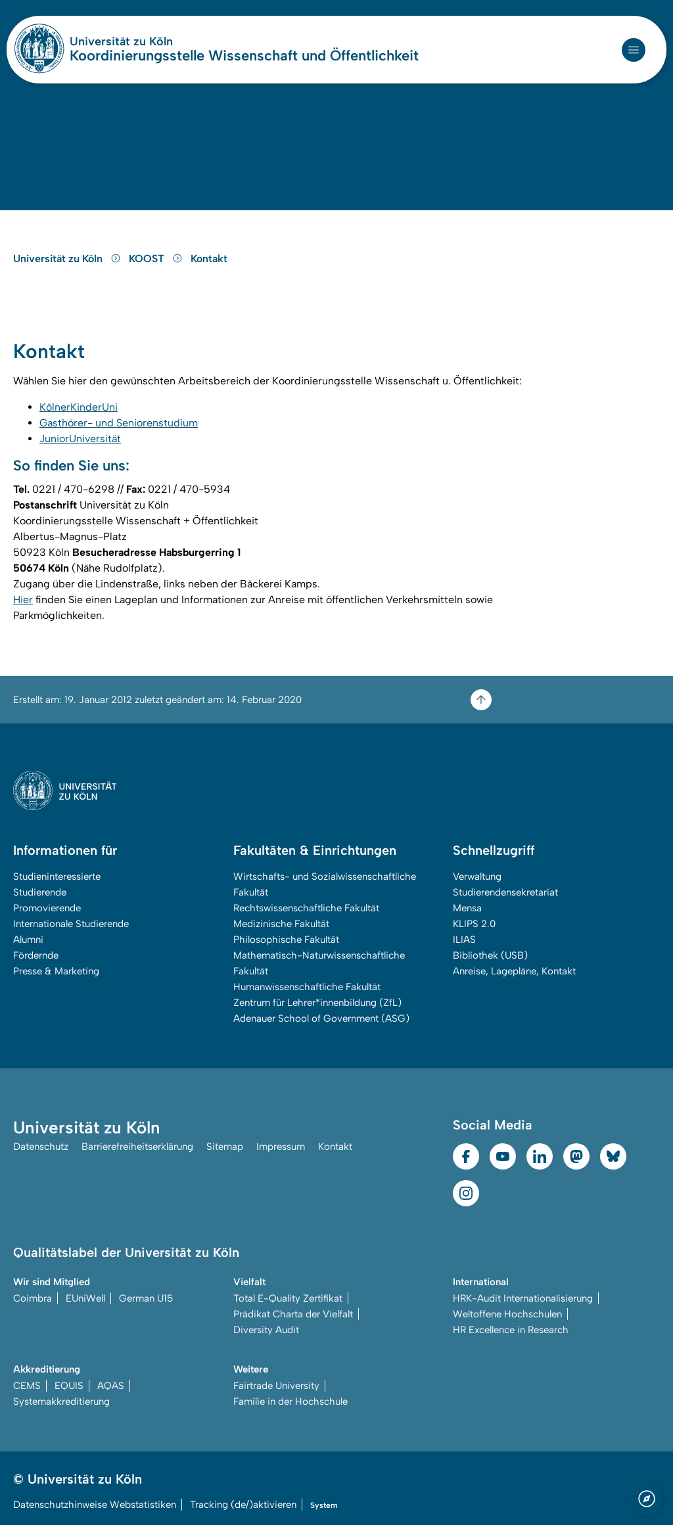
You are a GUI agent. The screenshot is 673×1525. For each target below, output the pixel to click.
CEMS (27, 1386)
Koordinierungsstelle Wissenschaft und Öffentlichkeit (244, 55)
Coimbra (32, 1298)
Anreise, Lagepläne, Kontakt (514, 971)
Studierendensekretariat (505, 892)
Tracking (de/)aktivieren (243, 1505)
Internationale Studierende (71, 924)
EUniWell (85, 1298)
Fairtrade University (276, 1386)
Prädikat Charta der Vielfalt (293, 1314)
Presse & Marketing (56, 971)
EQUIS (69, 1386)
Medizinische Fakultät (281, 924)
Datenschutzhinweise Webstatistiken (94, 1505)
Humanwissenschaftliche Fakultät (307, 987)
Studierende (39, 892)
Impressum (280, 1146)
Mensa (467, 908)
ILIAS (464, 939)
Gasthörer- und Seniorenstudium (118, 423)
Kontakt (209, 258)
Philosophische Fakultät (286, 939)
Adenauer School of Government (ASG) (321, 1018)
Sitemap (224, 1146)
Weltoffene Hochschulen (507, 1314)
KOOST (157, 258)
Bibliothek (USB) (490, 955)
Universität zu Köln (160, 41)
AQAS (110, 1386)
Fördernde (35, 955)
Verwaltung (477, 876)
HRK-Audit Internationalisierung (523, 1298)
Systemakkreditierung (61, 1401)
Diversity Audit (266, 1330)
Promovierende (47, 908)
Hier (23, 599)
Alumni (28, 939)
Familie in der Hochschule (290, 1401)
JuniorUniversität (80, 438)
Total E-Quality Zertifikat (287, 1298)
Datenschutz (40, 1146)
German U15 (146, 1298)
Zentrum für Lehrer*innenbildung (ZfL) (317, 1003)
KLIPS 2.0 (474, 924)
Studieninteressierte (57, 876)
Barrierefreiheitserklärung (137, 1146)
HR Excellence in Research (511, 1330)
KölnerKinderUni (78, 407)
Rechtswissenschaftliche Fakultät (306, 908)
